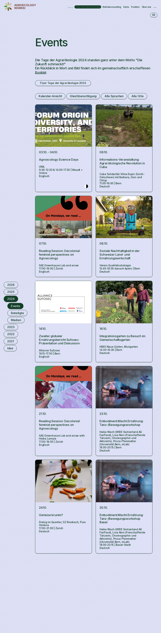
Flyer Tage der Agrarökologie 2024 (67, 83)
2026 (11, 285)
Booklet (41, 72)
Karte (135, 4)
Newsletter (78, 9)
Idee (10, 348)
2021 (10, 341)
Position (37, 9)
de (153, 14)
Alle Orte (137, 96)
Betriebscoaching (112, 4)
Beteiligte (17, 313)
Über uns (57, 9)
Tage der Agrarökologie (76, 4)
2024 (11, 299)
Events (15, 306)
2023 (11, 327)
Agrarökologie (42, 4)
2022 (11, 334)
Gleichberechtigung (83, 96)
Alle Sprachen (113, 96)
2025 (11, 292)
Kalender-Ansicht (50, 96)
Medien (16, 320)
